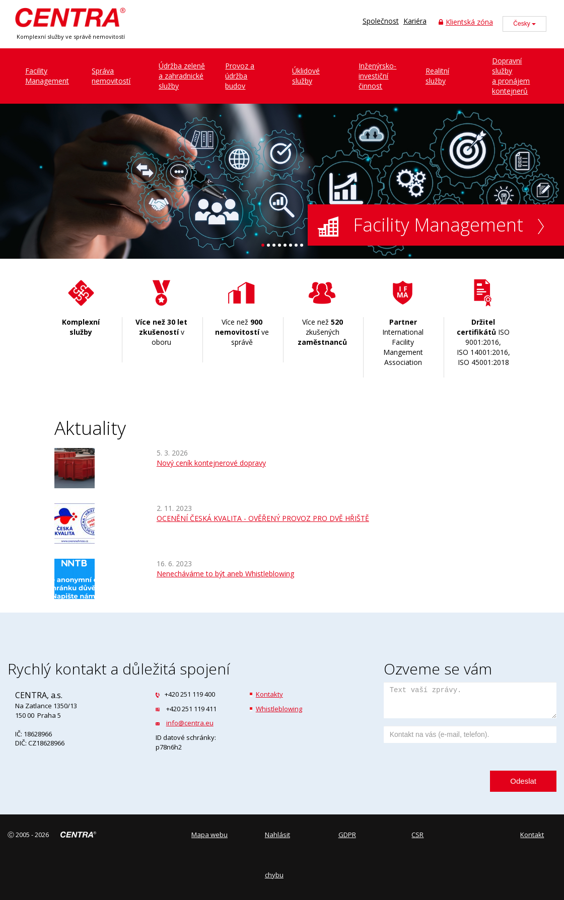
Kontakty (269, 694)
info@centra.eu (190, 722)
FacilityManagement (47, 76)
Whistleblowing (279, 708)
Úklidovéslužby (306, 76)
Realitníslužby (437, 76)
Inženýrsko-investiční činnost (377, 76)
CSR (417, 834)
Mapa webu (209, 834)
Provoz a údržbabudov (239, 76)
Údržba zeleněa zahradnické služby (182, 76)
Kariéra (415, 21)
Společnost (381, 21)
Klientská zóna (466, 22)
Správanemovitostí (111, 76)
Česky (524, 23)
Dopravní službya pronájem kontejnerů (511, 76)
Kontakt (532, 834)
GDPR (347, 834)
